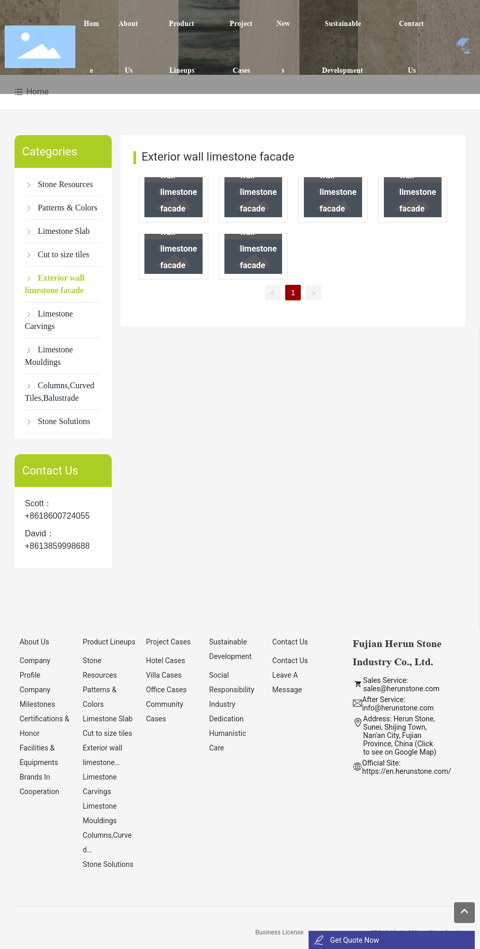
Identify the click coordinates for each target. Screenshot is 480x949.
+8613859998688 (57, 546)
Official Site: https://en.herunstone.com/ (406, 767)
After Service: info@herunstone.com (398, 703)
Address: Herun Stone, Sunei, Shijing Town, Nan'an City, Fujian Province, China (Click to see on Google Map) (399, 735)
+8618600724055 (57, 515)
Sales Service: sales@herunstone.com (401, 684)
